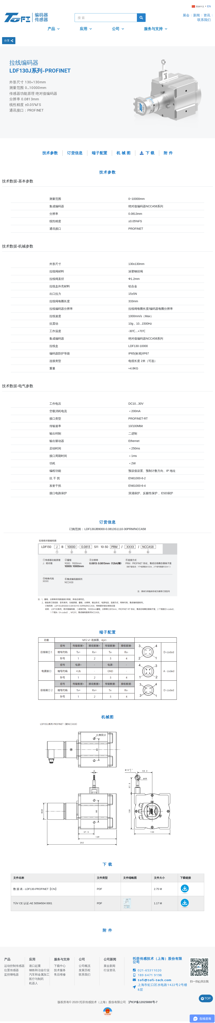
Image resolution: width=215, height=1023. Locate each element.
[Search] (141, 17)
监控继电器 (11, 974)
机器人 (33, 983)
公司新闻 (110, 959)
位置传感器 (11, 970)
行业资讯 (109, 970)
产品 (54, 28)
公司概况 (84, 965)
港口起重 (35, 965)
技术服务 (60, 970)
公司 (118, 28)
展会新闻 (109, 965)
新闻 (196, 15)
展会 (186, 15)
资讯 (207, 15)
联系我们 (204, 20)
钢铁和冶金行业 (39, 970)
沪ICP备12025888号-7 (142, 1002)
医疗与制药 (36, 979)
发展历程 (84, 970)
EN (209, 6)
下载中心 (60, 965)
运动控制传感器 (14, 965)
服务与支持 (155, 28)
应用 (86, 28)
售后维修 (60, 974)
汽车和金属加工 (39, 974)
